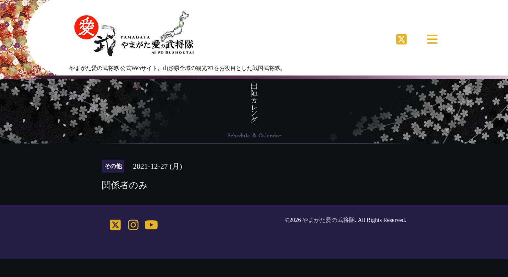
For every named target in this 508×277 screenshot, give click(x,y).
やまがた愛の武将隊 (328, 220)
